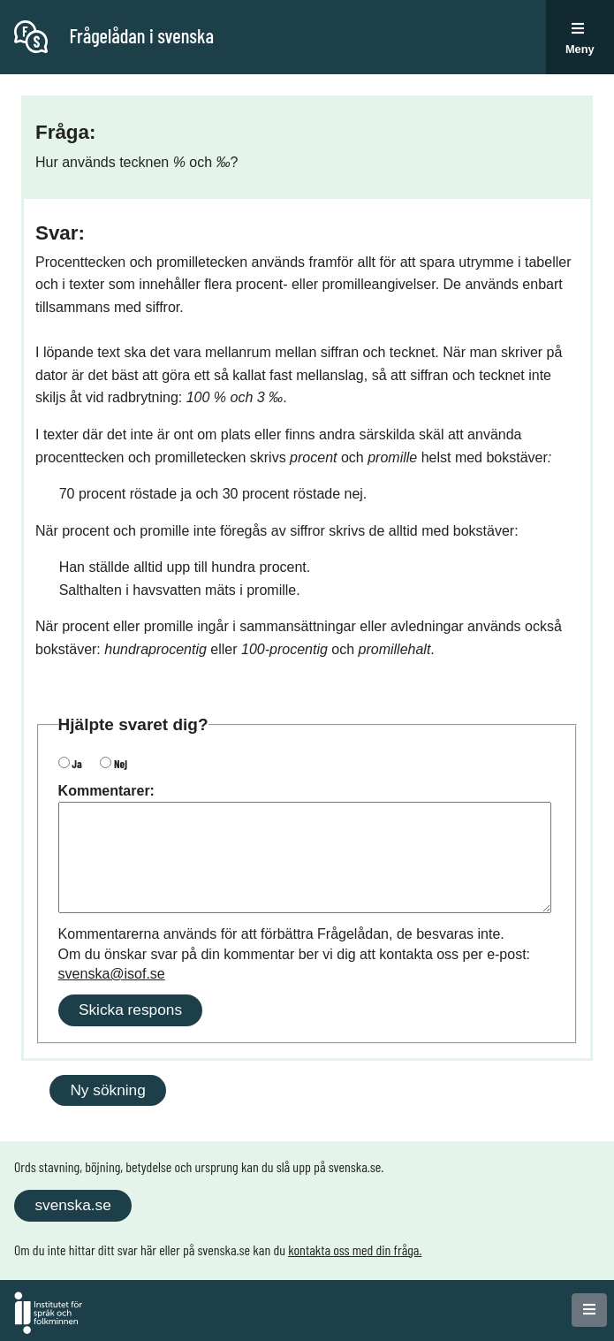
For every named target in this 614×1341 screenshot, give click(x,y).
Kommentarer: (106, 790)
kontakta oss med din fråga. (354, 1249)
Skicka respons (130, 1009)
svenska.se (72, 1205)
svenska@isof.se (111, 973)
